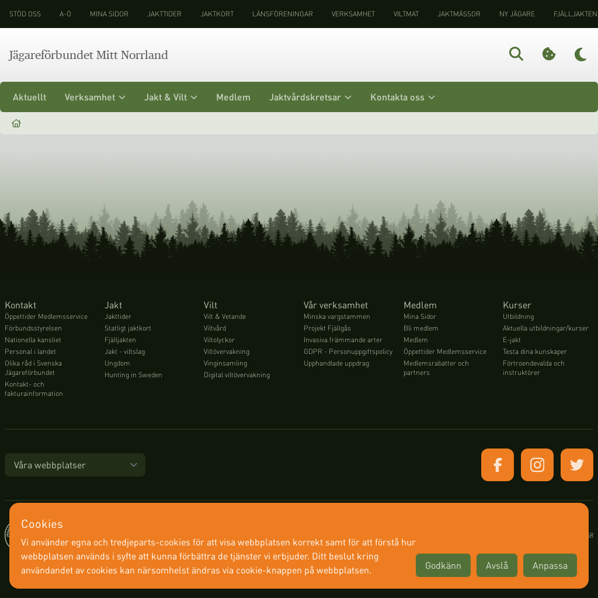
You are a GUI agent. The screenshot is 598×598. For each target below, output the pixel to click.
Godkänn (443, 565)
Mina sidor (109, 13)
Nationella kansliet (33, 339)
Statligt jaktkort (128, 328)
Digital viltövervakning (237, 374)
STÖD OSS (25, 13)
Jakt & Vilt (170, 97)
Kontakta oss (402, 97)
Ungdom (117, 363)
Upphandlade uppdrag (336, 363)
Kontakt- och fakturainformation (34, 389)
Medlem (233, 97)
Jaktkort (217, 13)
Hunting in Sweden (133, 374)
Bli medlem (421, 328)
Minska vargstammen (337, 316)
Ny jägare (517, 13)
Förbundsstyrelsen (33, 328)
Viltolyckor (219, 339)
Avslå (497, 565)
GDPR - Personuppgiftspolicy (348, 351)
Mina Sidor (420, 316)
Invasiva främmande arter (343, 339)
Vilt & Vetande (225, 316)
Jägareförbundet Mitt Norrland (88, 55)
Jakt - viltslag (125, 351)
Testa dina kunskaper (535, 351)
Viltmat (406, 13)
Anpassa (550, 565)
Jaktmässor (459, 13)
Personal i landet (30, 351)
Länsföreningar (282, 13)
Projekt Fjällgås (327, 328)
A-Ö (65, 13)
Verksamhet (353, 13)
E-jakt (512, 339)
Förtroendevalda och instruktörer (534, 368)
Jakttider (164, 13)
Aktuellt (29, 97)
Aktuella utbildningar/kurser (546, 328)
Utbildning (518, 316)
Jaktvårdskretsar (310, 97)
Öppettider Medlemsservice (46, 316)
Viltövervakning (226, 351)
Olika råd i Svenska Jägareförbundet (33, 368)
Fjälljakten (120, 339)
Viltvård (215, 328)
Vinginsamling (225, 363)
